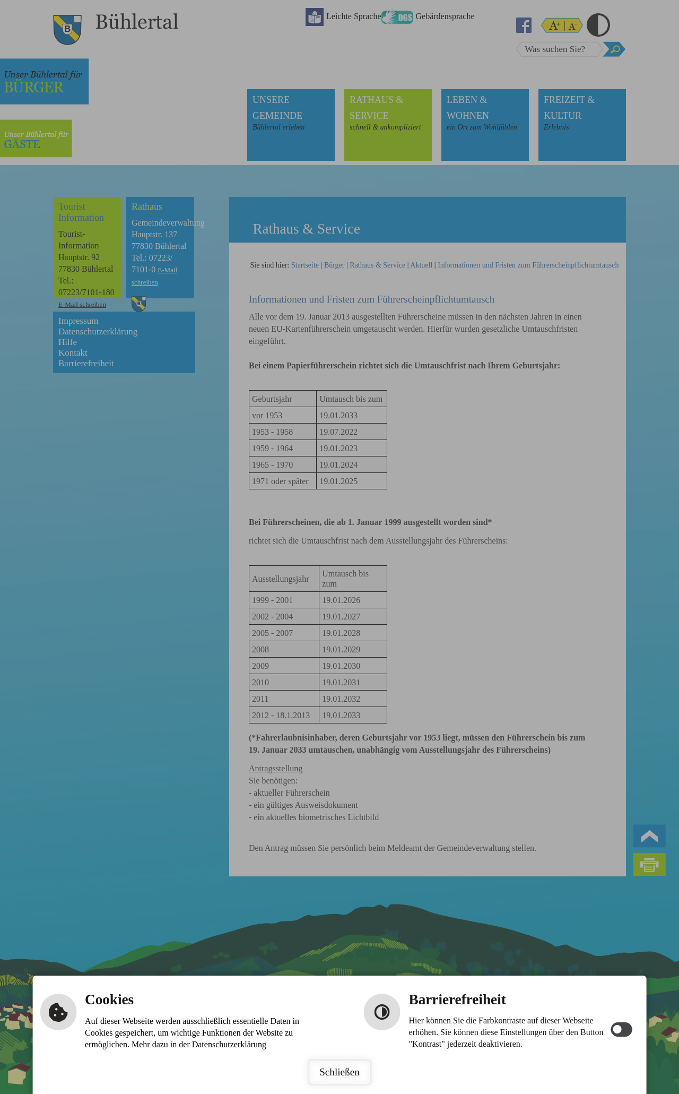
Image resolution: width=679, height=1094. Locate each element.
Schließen (339, 1072)
